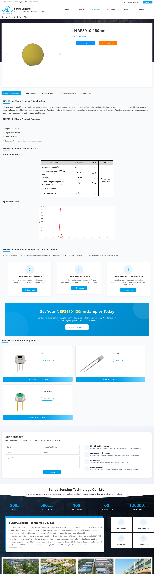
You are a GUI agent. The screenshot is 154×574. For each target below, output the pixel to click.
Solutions (111, 9)
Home (66, 9)
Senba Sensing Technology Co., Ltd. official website (20, 2)
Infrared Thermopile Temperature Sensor (52, 562)
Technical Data (47, 93)
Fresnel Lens (82, 559)
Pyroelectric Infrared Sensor (47, 549)
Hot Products (43, 545)
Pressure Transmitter (85, 562)
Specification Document (67, 93)
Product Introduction (11, 93)
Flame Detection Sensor (46, 556)
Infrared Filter (22, 17)
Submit (52, 423)
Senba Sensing (6, 545)
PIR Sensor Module (84, 556)
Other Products (84, 545)
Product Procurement (89, 93)
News (126, 9)
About (81, 9)
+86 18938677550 (136, 545)
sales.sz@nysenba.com (132, 2)
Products (96, 9)
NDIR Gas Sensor (43, 559)
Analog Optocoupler (84, 549)
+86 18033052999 (136, 549)
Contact (141, 9)
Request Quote (85, 43)
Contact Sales (107, 43)
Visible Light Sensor (44, 553)
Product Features (30, 93)
